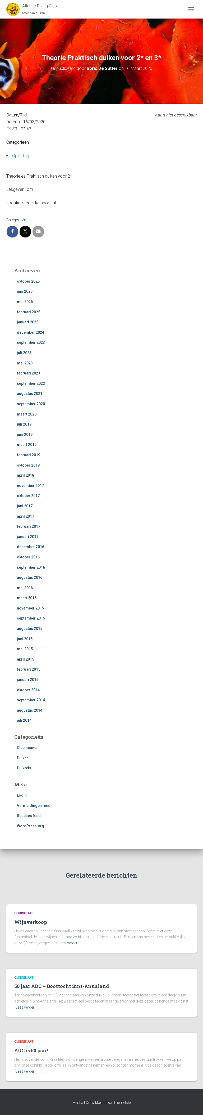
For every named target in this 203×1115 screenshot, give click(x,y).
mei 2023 (25, 363)
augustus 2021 (29, 393)
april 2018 (25, 475)
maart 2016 (26, 598)
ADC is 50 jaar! (31, 1050)
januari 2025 (27, 322)
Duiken (23, 758)
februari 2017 (28, 526)
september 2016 (31, 567)
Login (22, 795)
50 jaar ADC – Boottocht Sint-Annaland (61, 986)
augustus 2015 (29, 628)
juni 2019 (25, 434)
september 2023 (31, 342)
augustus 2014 (29, 710)
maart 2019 (26, 445)
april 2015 (25, 659)
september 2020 (31, 404)
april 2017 (25, 516)
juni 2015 (25, 639)
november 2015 (30, 608)
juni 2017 (25, 506)
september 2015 (31, 618)
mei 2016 (25, 588)
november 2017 (30, 486)
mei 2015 (25, 649)
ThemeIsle (122, 1102)
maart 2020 (26, 414)
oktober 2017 (28, 496)
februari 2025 (28, 312)
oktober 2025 (28, 281)
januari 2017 (27, 537)
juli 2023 (24, 353)
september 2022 (31, 383)
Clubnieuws (27, 748)
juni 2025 (25, 291)
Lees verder (68, 943)
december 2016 (30, 547)
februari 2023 (28, 373)
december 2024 (30, 332)
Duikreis (24, 768)
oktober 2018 (28, 465)
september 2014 (31, 700)
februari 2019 (28, 455)
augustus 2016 (29, 577)
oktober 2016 (28, 557)
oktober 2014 (28, 690)
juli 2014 (24, 720)
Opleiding (20, 155)
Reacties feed (29, 816)
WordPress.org (30, 826)
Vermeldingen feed (33, 805)
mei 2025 (25, 302)
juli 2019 (24, 424)
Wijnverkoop (30, 922)
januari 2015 (27, 680)
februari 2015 (28, 669)
